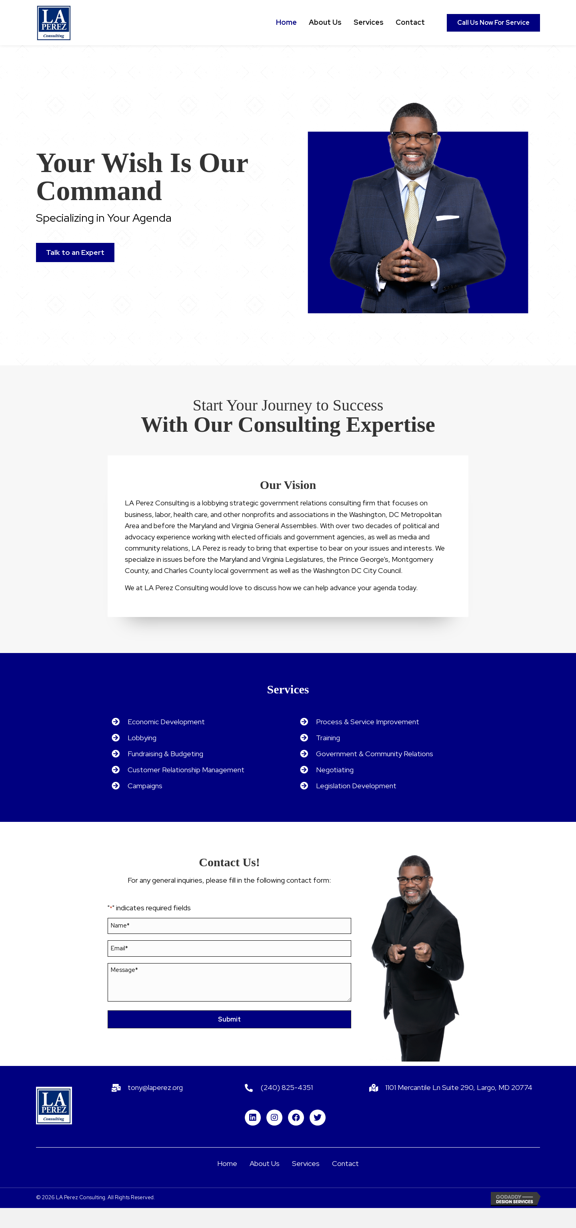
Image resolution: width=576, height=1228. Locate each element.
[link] (286, 22)
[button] (493, 23)
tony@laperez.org (155, 1107)
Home (227, 1183)
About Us (265, 1183)
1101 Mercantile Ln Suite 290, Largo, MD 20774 (458, 1107)
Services (306, 1183)
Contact (345, 1183)
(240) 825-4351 (287, 1107)
